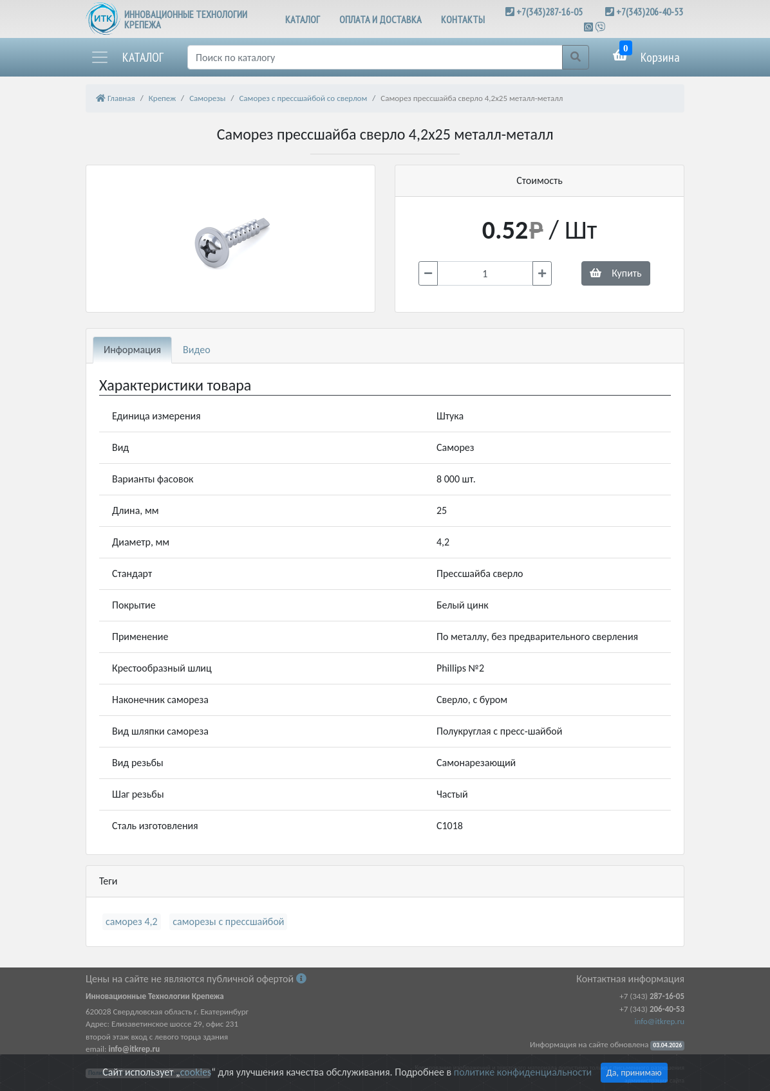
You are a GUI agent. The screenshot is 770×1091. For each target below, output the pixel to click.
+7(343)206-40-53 (649, 11)
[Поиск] (375, 57)
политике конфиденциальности (523, 1072)
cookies (195, 1072)
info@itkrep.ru (659, 1021)
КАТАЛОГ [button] (302, 19)
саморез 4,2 (132, 921)
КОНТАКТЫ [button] (463, 19)
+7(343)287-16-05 (549, 11)
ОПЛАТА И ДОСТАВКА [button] (380, 19)
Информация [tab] (132, 350)
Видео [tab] (197, 350)
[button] (127, 57)
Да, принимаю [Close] (634, 1072)
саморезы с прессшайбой (228, 921)
